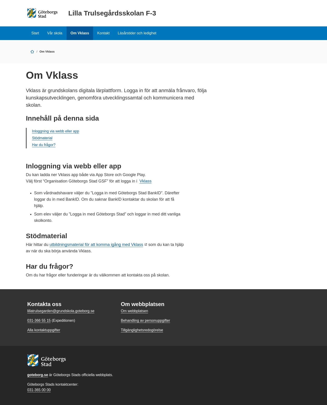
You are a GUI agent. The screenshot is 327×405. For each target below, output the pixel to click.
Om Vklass (80, 33)
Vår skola (54, 33)
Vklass (145, 181)
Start (35, 33)
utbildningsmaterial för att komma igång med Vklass (96, 244)
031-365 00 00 (39, 390)
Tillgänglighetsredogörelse (142, 330)
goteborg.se (37, 375)
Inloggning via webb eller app (55, 131)
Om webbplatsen (134, 311)
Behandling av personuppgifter (145, 320)
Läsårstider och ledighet (137, 33)
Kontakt (103, 33)
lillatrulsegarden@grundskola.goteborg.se (60, 311)
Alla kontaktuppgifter (43, 330)
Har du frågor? (43, 145)
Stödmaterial (42, 138)
